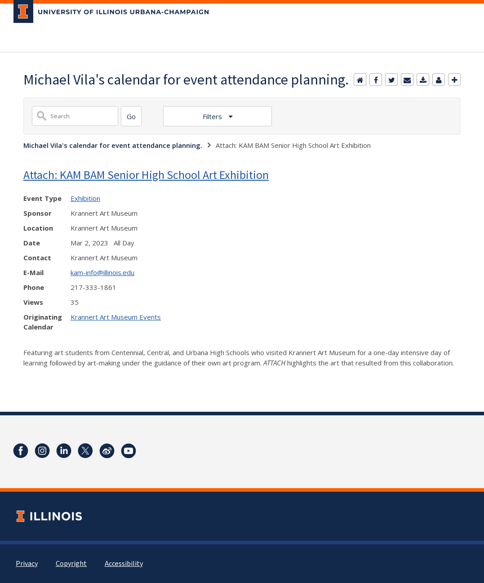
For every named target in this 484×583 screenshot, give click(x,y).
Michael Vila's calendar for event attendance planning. (112, 145)
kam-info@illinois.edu (102, 272)
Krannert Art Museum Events (116, 316)
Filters (213, 116)
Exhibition (85, 198)
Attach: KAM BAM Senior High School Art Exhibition (146, 174)
